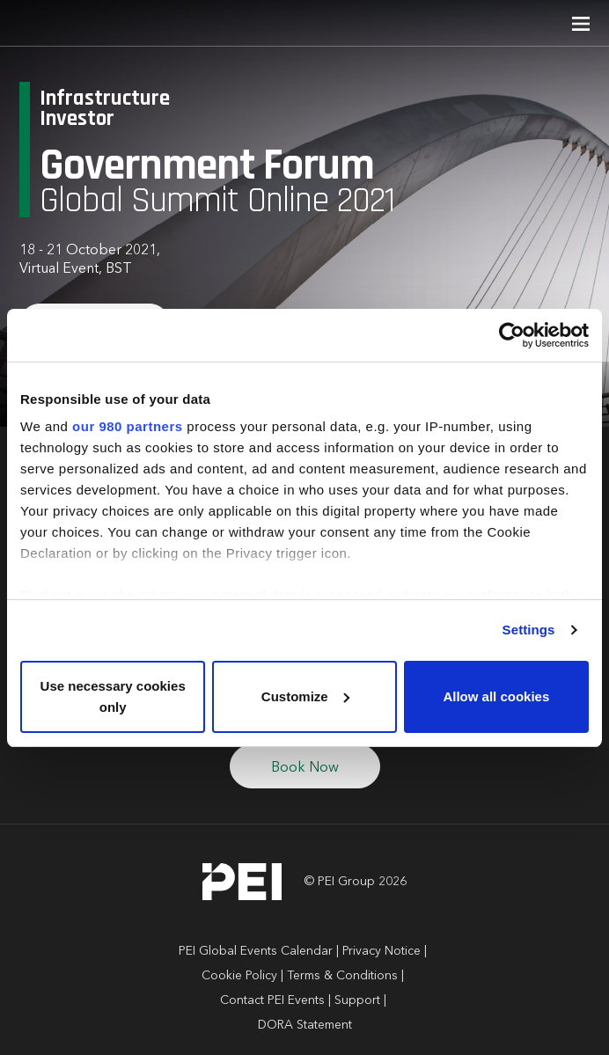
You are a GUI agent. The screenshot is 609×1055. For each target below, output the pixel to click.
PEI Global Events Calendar (256, 951)
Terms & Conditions (342, 976)
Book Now (305, 768)
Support (357, 1000)
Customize (305, 696)
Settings (529, 629)
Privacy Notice (381, 951)
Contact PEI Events (272, 1000)
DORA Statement (305, 1025)
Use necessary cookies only (113, 696)
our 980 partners (127, 426)
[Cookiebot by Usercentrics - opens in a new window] (512, 335)
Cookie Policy (239, 976)
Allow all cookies (496, 696)
